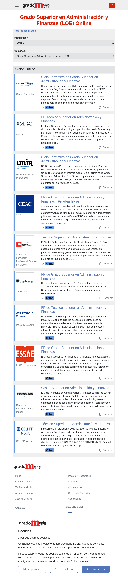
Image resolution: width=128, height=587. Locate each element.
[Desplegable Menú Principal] (17, 5)
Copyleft (19, 525)
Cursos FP (73, 481)
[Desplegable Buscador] (112, 5)
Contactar (20, 508)
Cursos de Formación (79, 493)
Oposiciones (74, 499)
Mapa (18, 476)
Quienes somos (23, 481)
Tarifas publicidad (24, 487)
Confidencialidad (24, 513)
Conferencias (75, 487)
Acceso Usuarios (24, 493)
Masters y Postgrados (79, 476)
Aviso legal (21, 519)
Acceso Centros (23, 499)
